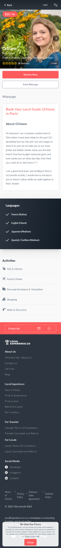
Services (9, 368)
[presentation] (5, 38)
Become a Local (13, 406)
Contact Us (11, 363)
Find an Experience (16, 395)
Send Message (30, 84)
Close (30, 542)
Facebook (13, 466)
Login (45, 5)
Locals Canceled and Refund (21, 451)
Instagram (13, 472)
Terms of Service (8, 495)
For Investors (12, 412)
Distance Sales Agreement (34, 495)
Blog (7, 374)
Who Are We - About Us (18, 357)
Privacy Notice (30, 536)
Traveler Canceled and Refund (22, 433)
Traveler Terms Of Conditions (21, 427)
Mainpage (9, 96)
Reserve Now (31, 74)
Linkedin (12, 478)
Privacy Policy (20, 495)
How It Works (12, 389)
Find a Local (11, 401)
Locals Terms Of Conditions (20, 445)
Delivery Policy (49, 495)
